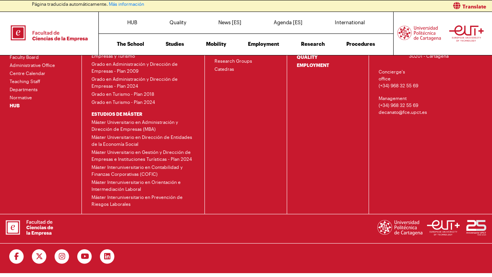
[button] (372, 6)
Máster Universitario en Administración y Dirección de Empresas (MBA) (134, 125)
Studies (175, 44)
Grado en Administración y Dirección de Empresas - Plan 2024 (134, 82)
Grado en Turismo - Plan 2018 (122, 94)
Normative (21, 97)
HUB (132, 22)
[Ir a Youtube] (85, 256)
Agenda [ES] (288, 22)
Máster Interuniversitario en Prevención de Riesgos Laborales (137, 200)
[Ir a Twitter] (39, 256)
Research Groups (233, 60)
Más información (126, 4)
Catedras (224, 69)
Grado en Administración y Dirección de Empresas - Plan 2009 (134, 67)
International (350, 22)
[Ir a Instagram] (62, 256)
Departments (24, 89)
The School (130, 44)
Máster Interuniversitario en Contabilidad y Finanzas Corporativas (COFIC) (137, 170)
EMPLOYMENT (313, 65)
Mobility (216, 44)
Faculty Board (24, 57)
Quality (178, 22)
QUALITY (307, 57)
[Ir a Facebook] (17, 256)
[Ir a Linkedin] (107, 256)
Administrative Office (32, 65)
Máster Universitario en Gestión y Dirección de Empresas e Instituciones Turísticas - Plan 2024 (141, 155)
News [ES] (229, 22)
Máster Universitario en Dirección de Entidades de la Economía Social (141, 140)
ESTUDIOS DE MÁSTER (116, 114)
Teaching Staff (25, 81)
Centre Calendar (27, 73)
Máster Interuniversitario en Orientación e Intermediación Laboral (136, 185)
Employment (263, 44)
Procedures (360, 44)
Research (313, 44)
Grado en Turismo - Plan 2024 (123, 102)
